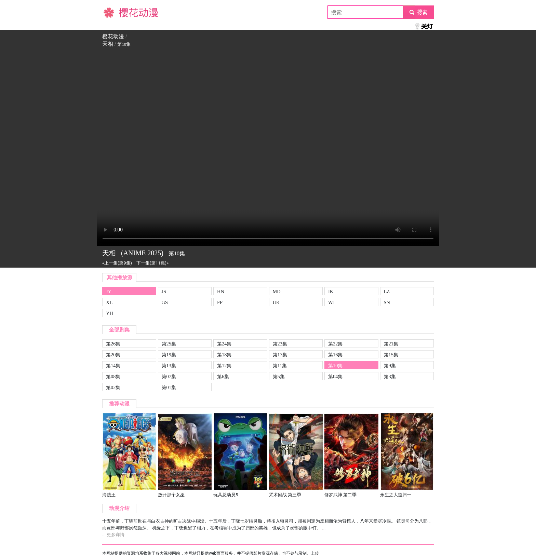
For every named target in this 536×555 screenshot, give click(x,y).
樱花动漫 (113, 12)
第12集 (224, 365)
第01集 (169, 387)
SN (387, 302)
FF (220, 302)
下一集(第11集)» (152, 263)
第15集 (391, 354)
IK (330, 291)
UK (276, 302)
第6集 (223, 376)
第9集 (390, 365)
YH (109, 313)
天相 (107, 44)
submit (418, 12)
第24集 (224, 343)
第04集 (335, 376)
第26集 (113, 343)
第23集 (280, 343)
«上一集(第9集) (117, 263)
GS (165, 302)
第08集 (113, 376)
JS (164, 291)
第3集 (390, 376)
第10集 (335, 365)
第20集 (113, 354)
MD (277, 291)
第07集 (169, 376)
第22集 (335, 343)
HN (220, 291)
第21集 (391, 343)
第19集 (169, 354)
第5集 (279, 376)
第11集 (280, 365)
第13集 (169, 365)
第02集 (113, 387)
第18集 (224, 354)
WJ (331, 302)
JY (108, 291)
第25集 (169, 343)
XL (109, 302)
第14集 (113, 365)
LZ (387, 291)
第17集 (280, 354)
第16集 (335, 354)
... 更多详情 (113, 534)
